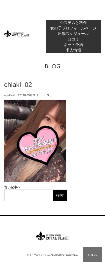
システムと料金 (73, 22)
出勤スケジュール (73, 33)
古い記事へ (12, 187)
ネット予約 (73, 44)
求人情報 (73, 50)
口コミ (73, 39)
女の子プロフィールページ (73, 28)
